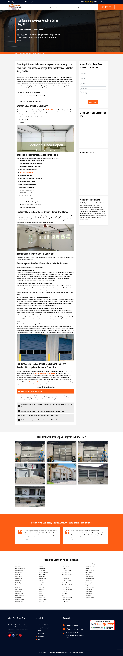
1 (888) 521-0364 (106, 7)
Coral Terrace (18, 576)
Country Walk (18, 580)
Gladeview (18, 597)
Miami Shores (65, 564)
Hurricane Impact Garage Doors (75, 7)
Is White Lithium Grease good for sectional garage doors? (40, 415)
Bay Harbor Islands (20, 568)
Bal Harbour (18, 566)
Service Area (41, 636)
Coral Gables (18, 572)
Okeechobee (65, 578)
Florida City (18, 591)
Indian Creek (42, 574)
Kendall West (42, 583)
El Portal (17, 587)
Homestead (42, 570)
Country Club (18, 578)
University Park (90, 583)
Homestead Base (43, 572)
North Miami (65, 572)
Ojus (63, 576)
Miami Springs (65, 566)
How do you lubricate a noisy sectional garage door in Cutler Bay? (43, 411)
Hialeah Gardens (43, 568)
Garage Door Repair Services (55, 7)
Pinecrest (64, 591)
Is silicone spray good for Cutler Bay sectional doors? (39, 420)
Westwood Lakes (90, 597)
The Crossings (89, 576)
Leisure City (42, 589)
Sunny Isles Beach (90, 566)
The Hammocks (90, 578)
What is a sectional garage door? (32, 391)
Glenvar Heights (19, 599)
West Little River (90, 587)
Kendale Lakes (42, 578)
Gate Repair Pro (34, 382)
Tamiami (88, 574)
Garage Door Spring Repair (45, 628)
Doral (16, 585)
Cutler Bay (22, 53)
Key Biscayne (42, 585)
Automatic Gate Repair (44, 625)
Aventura (17, 564)
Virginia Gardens (90, 585)
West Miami (89, 589)
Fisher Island (18, 589)
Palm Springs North (67, 585)
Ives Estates (42, 576)
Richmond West (66, 599)
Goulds (40, 564)
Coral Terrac (18, 574)
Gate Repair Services (38, 7)
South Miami (65, 602)
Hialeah (41, 566)
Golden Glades (19, 602)
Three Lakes (89, 580)
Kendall (41, 580)
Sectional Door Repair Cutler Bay (35, 53)
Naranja (64, 568)
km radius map (93, 173)
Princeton (64, 595)
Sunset (87, 568)
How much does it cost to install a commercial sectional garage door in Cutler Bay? (46, 406)
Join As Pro (89, 7)
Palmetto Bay (66, 587)
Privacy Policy (41, 633)
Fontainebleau (19, 593)
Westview (88, 595)
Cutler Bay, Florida (30, 2)
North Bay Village (66, 570)
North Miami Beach (67, 574)
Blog (39, 639)
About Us (40, 630)
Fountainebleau (19, 595)
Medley (40, 591)
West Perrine (89, 591)
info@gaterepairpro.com (15, 2)
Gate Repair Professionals (77, 652)
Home (28, 7)
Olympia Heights (66, 580)
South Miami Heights (91, 564)
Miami (40, 593)
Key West (41, 587)
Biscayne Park (19, 570)
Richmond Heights (67, 597)
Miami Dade (42, 597)
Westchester (89, 593)
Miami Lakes (42, 602)
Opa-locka (65, 583)
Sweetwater (89, 572)
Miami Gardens (43, 599)
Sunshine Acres (90, 570)
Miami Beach (42, 595)
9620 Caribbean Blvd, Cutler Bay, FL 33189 (75, 636)
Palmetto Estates (67, 589)
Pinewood (64, 593)
